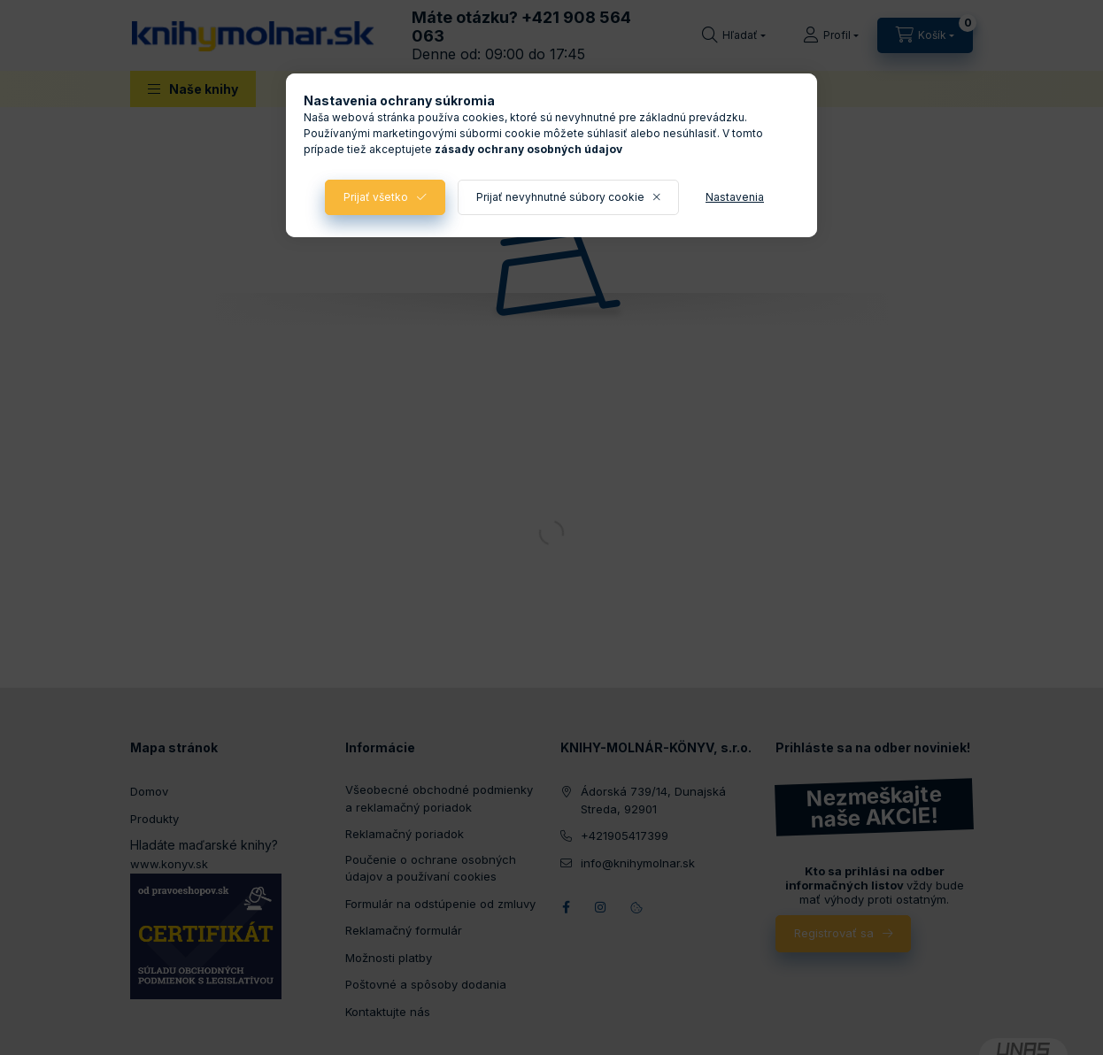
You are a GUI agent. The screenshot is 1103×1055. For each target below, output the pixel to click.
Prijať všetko (375, 197)
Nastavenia (735, 197)
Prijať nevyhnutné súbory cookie (560, 197)
